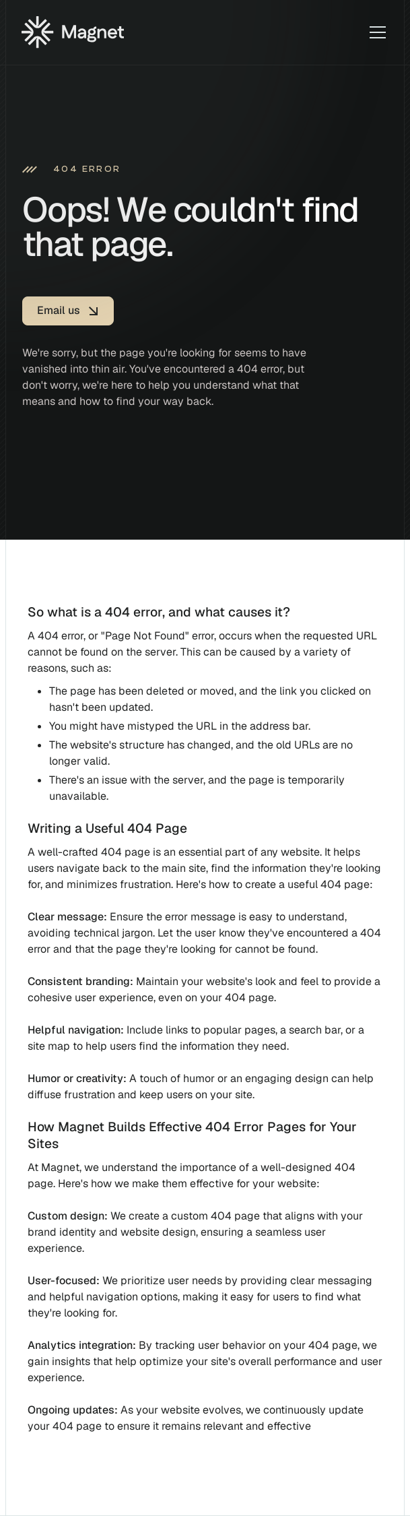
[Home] (73, 32)
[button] (375, 32)
